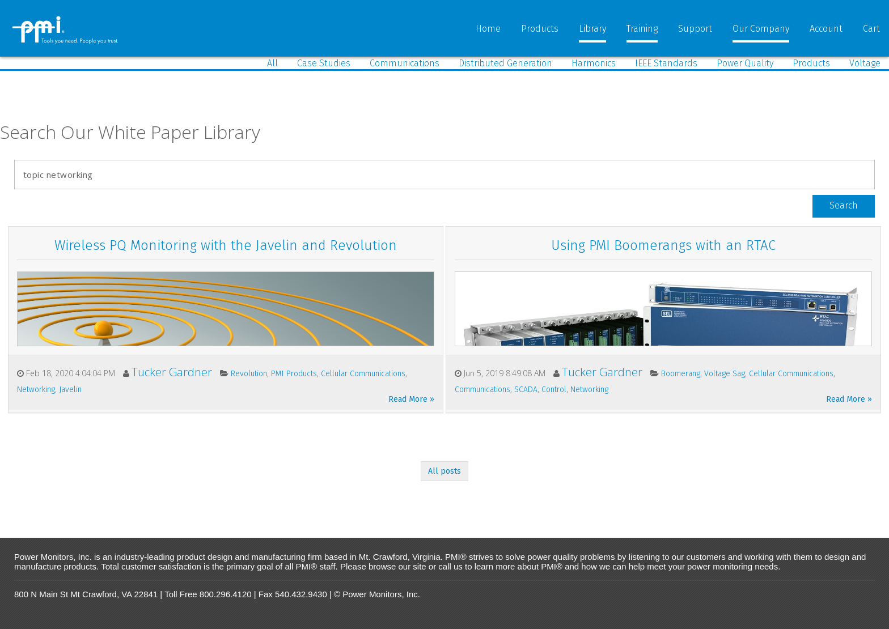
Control (553, 389)
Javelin (70, 389)
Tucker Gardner (172, 372)
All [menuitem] (272, 63)
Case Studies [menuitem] (323, 63)
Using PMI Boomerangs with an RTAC (663, 245)
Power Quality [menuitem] (745, 63)
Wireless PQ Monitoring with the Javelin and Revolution (225, 245)
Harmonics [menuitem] (594, 63)
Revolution (249, 374)
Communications (482, 389)
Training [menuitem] (642, 28)
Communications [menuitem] (404, 63)
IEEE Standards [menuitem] (666, 63)
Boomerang (680, 374)
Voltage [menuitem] (864, 63)
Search (843, 205)
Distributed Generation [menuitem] (505, 63)
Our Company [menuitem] (761, 28)
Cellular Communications (363, 374)
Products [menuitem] (539, 28)
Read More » (411, 399)
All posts (444, 471)
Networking (36, 389)
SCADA (525, 389)
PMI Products (294, 374)
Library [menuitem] (592, 28)
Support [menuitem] (695, 28)
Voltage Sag (724, 374)
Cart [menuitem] (871, 28)
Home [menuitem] (488, 28)
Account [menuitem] (826, 28)
